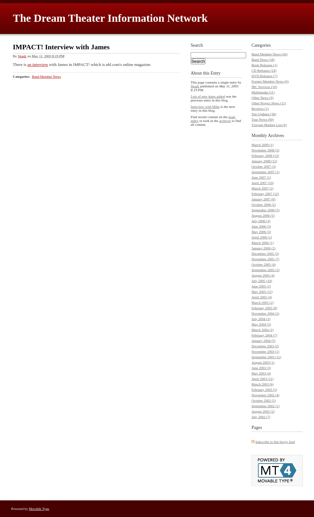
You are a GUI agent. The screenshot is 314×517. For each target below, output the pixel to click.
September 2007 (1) (265, 172)
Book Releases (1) (264, 65)
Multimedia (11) (263, 92)
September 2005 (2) (265, 270)
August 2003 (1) (263, 362)
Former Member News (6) (270, 81)
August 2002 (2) (263, 411)
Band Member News (46, 76)
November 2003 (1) (265, 351)
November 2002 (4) (265, 395)
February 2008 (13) (265, 156)
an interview (37, 64)
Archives (276, 135)
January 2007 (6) (264, 199)
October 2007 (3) (264, 166)
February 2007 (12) (265, 194)
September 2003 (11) (266, 357)
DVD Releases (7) (264, 76)
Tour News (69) (263, 119)
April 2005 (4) (262, 297)
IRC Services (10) (264, 87)
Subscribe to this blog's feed (275, 442)
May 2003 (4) (261, 373)
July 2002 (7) (261, 417)
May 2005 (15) (262, 292)
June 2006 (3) (261, 226)
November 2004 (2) (265, 313)
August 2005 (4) (263, 275)
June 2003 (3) (261, 368)
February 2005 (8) (264, 308)
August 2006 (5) (263, 215)
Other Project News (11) (269, 103)
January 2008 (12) (264, 161)
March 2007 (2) (263, 188)
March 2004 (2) (263, 330)
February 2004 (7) (264, 335)
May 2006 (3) (261, 232)
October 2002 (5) (264, 400)
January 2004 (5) (264, 341)
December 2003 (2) (265, 346)
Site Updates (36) (264, 114)
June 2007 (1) (261, 177)
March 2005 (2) (263, 302)
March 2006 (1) (263, 243)
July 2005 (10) (262, 281)
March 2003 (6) (263, 384)
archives (225, 121)
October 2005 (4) (264, 264)
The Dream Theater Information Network (110, 18)
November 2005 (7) (265, 259)
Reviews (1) (260, 108)
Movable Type (39, 509)
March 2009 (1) (263, 145)
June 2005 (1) (261, 286)
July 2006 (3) (261, 221)
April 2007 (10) (263, 183)
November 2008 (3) (265, 150)
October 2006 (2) (264, 204)
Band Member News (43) (269, 54)
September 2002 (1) (265, 406)
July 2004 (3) (261, 319)
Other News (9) (262, 98)
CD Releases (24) (264, 70)
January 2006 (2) (264, 248)
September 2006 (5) (265, 210)
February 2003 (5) (264, 390)
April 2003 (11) (263, 379)
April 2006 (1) (262, 237)
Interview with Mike (205, 107)
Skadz (22, 56)
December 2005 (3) (265, 253)
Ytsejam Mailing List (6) (269, 125)
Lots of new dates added (208, 96)
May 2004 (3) (261, 324)
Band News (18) (263, 59)
